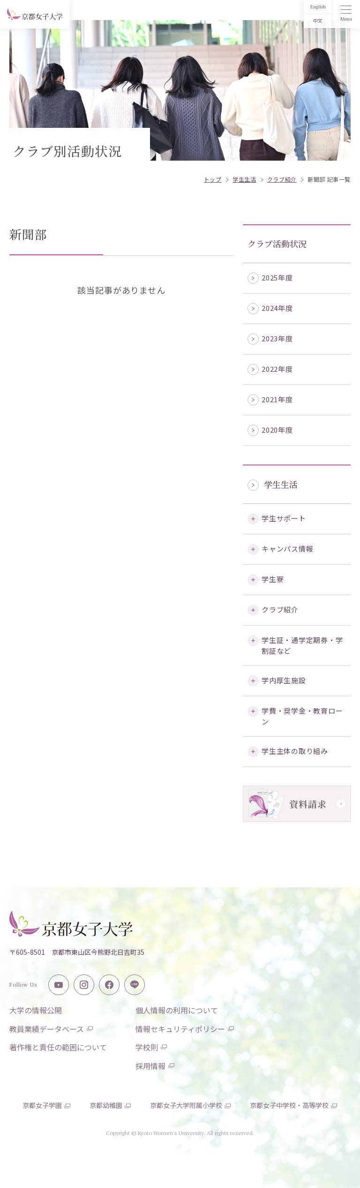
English (318, 7)
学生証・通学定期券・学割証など (302, 645)
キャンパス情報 (287, 548)
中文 (317, 21)
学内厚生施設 (284, 680)
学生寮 (273, 579)
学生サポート (284, 518)
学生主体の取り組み (295, 751)
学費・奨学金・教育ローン (302, 716)
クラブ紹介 (280, 609)
